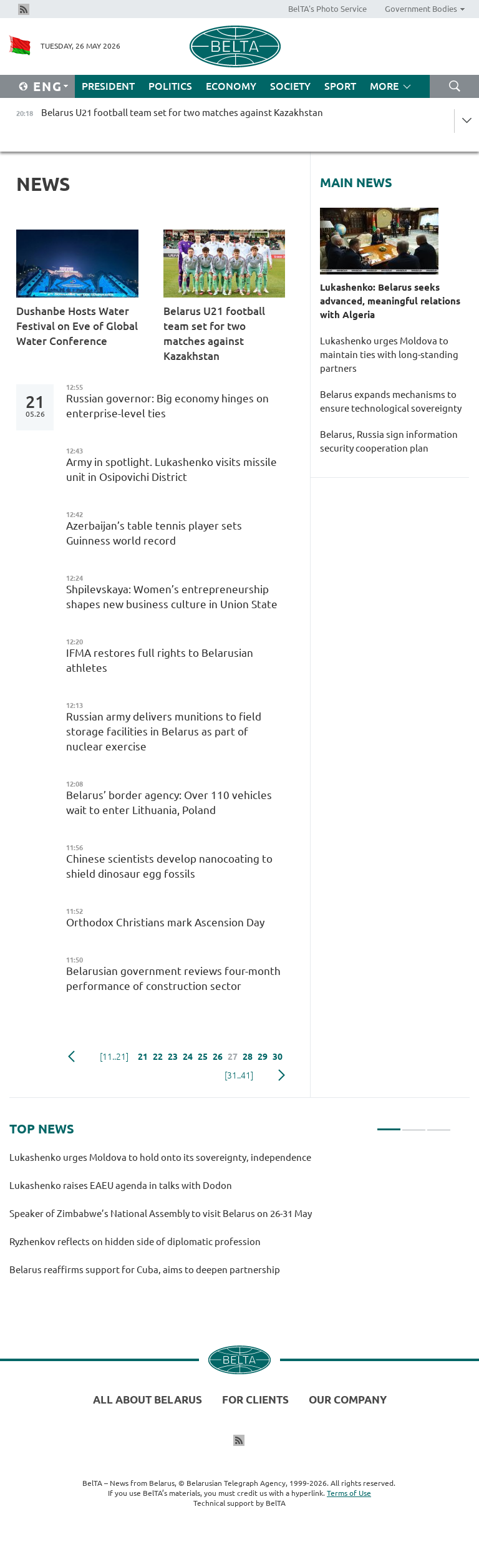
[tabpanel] (230, 1219)
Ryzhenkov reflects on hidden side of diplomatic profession (136, 1241)
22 (158, 1057)
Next (281, 1075)
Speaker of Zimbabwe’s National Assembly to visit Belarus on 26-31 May (160, 1213)
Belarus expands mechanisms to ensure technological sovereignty (391, 401)
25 (203, 1057)
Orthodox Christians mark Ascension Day (165, 922)
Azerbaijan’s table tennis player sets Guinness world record (154, 533)
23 (173, 1057)
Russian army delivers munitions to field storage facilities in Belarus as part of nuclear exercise (163, 731)
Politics (170, 86)
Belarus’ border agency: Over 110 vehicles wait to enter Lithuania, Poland (169, 802)
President (108, 86)
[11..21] (114, 1057)
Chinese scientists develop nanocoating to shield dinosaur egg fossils (169, 866)
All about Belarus (147, 1399)
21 (143, 1057)
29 (263, 1057)
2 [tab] (413, 1124)
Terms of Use (349, 1493)
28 (248, 1057)
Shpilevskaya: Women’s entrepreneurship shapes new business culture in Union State (172, 596)
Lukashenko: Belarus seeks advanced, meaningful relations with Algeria (390, 301)
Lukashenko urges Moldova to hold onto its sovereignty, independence (160, 1157)
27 (233, 1057)
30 (278, 1057)
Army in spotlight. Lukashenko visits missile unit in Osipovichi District (171, 469)
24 (188, 1057)
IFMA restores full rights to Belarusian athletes (159, 660)
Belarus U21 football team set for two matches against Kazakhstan (214, 333)
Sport (340, 86)
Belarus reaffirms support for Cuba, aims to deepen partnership (144, 1269)
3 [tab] (438, 1124)
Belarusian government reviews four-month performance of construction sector (173, 978)
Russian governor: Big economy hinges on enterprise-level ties (167, 405)
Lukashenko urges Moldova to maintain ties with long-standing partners (389, 355)
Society (290, 86)
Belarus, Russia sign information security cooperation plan (389, 441)
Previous (71, 1056)
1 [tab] (388, 1124)
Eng (47, 86)
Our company (348, 1399)
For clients (255, 1399)
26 (218, 1057)
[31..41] (239, 1075)
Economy (231, 86)
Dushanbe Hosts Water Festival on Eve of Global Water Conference (77, 326)
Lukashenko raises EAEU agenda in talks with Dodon (120, 1185)
